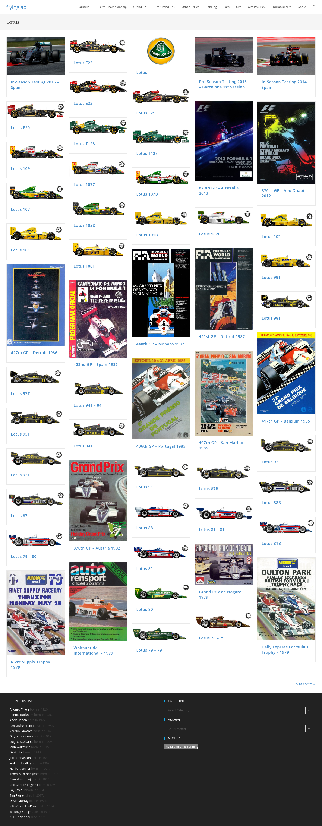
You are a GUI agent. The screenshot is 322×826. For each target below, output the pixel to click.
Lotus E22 (83, 103)
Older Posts (306, 684)
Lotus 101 (20, 250)
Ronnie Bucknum (21, 715)
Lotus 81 (144, 568)
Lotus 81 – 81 (212, 529)
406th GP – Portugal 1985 (161, 446)
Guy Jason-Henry (21, 736)
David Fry (16, 752)
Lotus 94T (83, 446)
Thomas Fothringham (25, 774)
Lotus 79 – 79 (149, 650)
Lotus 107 (20, 209)
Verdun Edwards (21, 731)
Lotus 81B (271, 543)
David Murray (19, 801)
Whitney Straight (21, 812)
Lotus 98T (271, 318)
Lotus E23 (83, 62)
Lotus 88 (144, 527)
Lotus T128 (84, 143)
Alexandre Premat (22, 726)
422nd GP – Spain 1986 (96, 364)
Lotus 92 (270, 461)
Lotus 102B (210, 234)
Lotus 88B (271, 502)
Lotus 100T (84, 266)
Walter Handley (20, 763)
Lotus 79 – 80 (24, 556)
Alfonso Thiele (19, 709)
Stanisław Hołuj (20, 779)
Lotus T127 (147, 153)
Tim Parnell (17, 795)
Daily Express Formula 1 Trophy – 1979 (285, 649)
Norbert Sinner (20, 768)
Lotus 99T (271, 277)
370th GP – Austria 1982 (97, 548)
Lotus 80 (144, 609)
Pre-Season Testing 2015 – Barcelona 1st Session (223, 84)
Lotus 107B (147, 194)
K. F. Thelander (20, 817)
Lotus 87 (19, 515)
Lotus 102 (271, 236)
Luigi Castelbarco (21, 742)
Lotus (141, 72)
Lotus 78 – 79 (212, 637)
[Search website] (314, 7)
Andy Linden (18, 720)
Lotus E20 (20, 127)
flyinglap (16, 6)
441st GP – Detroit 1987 (222, 336)
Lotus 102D (85, 225)
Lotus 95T (20, 434)
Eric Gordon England (24, 785)
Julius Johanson (20, 758)
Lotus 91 (144, 487)
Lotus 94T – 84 (88, 405)
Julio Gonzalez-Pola (23, 806)
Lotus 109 (20, 168)
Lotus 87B (208, 488)
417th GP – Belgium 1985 (286, 421)
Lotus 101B (147, 234)
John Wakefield (20, 747)
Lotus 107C (84, 184)
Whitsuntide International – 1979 (93, 650)
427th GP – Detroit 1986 (34, 352)
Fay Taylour (17, 790)
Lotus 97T (20, 393)
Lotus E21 (145, 112)
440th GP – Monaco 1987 (160, 343)
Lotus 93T (20, 474)
